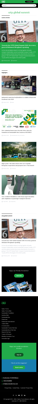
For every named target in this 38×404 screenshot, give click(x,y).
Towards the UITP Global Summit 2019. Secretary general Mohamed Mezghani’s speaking (19, 46)
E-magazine (29, 1)
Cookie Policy (16, 388)
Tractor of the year (6, 334)
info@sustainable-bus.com (10, 384)
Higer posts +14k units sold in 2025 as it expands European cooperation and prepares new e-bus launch (18, 164)
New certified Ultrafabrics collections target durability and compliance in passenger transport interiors (18, 197)
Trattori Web (5, 323)
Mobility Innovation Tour (8, 336)
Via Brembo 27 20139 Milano (10, 378)
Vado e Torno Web (6, 311)
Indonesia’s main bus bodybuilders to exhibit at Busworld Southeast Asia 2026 (19, 98)
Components (12, 201)
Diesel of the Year (6, 332)
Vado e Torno (5, 309)
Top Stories (14, 60)
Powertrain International (8, 321)
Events (12, 102)
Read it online (19, 367)
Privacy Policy (8, 388)
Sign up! (19, 354)
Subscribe (19, 275)
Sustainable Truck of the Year (9, 328)
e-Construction (5, 326)
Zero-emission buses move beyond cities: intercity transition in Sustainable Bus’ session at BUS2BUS (17, 131)
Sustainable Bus (6, 317)
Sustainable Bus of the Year (9, 330)
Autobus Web (5, 315)
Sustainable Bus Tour (15, 135)
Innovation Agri (6, 338)
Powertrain (4, 319)
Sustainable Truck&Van (8, 313)
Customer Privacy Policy (26, 388)
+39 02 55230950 (7, 381)
